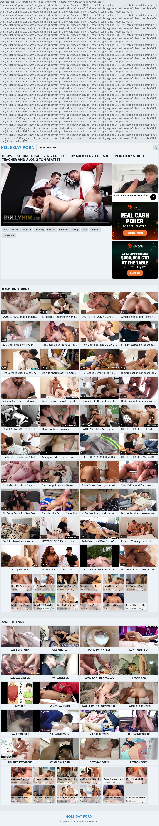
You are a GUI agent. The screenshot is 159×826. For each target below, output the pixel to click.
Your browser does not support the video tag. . (56, 194)
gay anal (51, 229)
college (75, 229)
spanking (39, 229)
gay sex (14, 229)
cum (85, 229)
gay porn (26, 229)
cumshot (94, 229)
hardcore (63, 229)
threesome (9, 235)
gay (5, 229)
